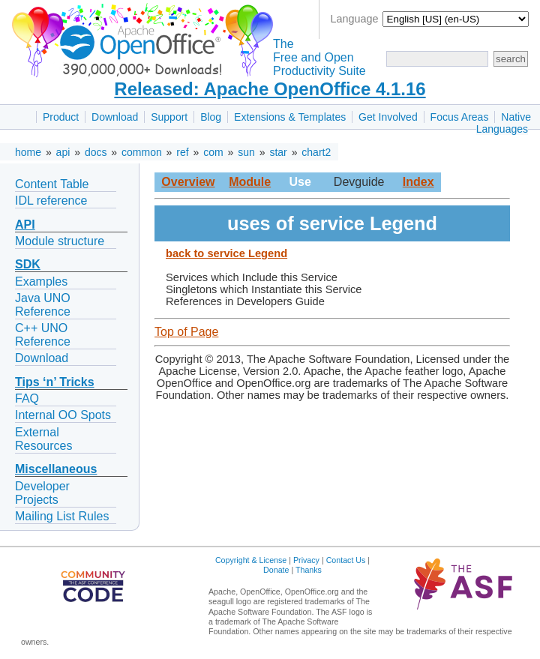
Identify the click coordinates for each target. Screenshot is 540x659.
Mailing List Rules (62, 516)
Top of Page (186, 331)
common (142, 152)
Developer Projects (42, 493)
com (213, 152)
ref (182, 152)
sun (246, 152)
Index (418, 181)
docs (96, 152)
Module (250, 181)
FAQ (27, 398)
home (28, 152)
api (63, 152)
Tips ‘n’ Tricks (54, 382)
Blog (210, 117)
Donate (276, 569)
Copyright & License (250, 560)
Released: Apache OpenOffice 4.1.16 (269, 89)
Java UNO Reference (42, 305)
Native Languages (503, 123)
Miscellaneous (56, 469)
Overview (187, 181)
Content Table (51, 184)
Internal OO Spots (63, 415)
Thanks (309, 569)
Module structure (59, 241)
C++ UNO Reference (42, 335)
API (25, 224)
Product (61, 117)
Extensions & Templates (290, 117)
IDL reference (51, 200)
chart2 (316, 152)
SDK (27, 264)
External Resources (43, 439)
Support (169, 117)
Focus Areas (459, 117)
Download (115, 117)
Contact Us (346, 560)
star (277, 152)
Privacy (306, 560)
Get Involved (388, 117)
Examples (41, 281)
